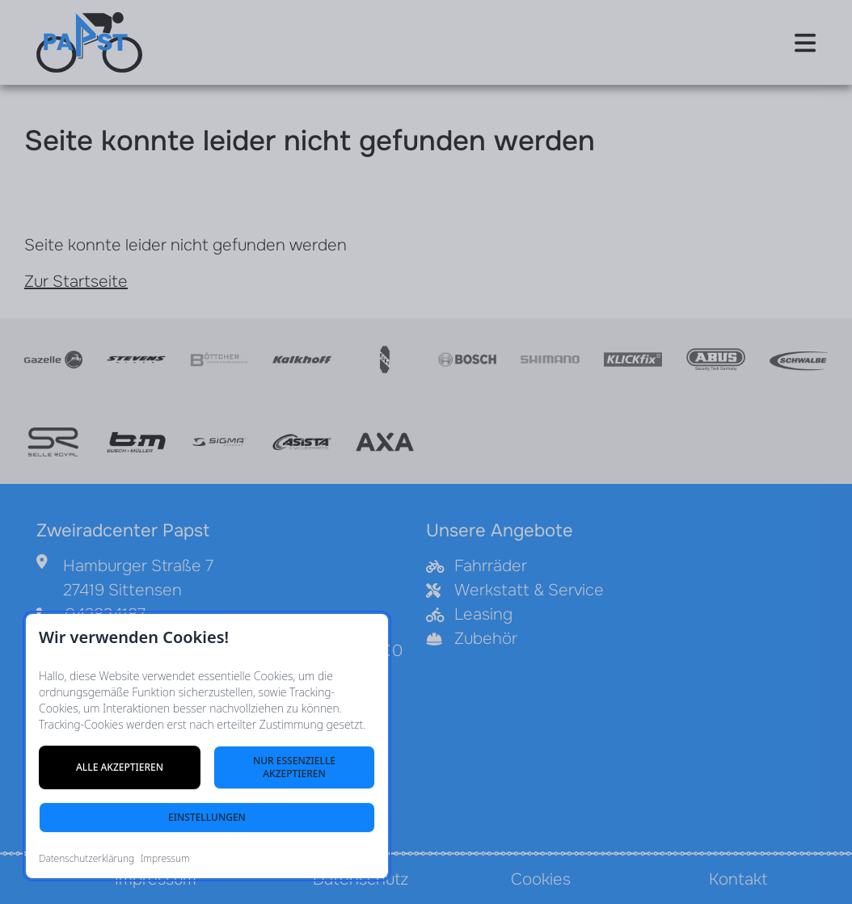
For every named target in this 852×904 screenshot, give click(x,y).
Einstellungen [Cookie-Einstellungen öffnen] (207, 817)
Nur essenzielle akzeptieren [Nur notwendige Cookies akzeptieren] (294, 767)
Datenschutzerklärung (86, 858)
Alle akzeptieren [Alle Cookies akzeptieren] (119, 767)
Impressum (165, 858)
